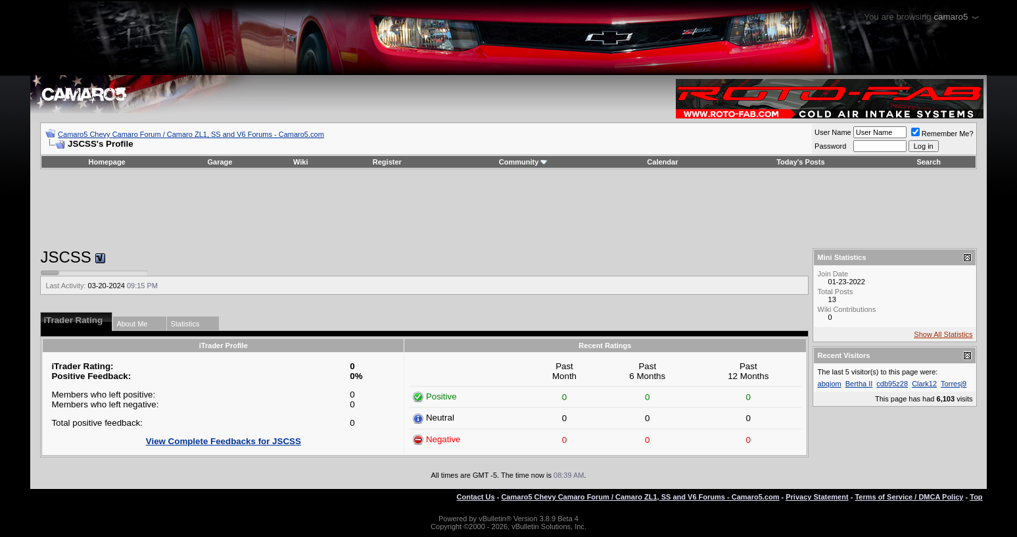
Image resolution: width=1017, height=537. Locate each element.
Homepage (107, 162)
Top (976, 497)
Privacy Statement (817, 497)
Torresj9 (953, 384)
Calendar (662, 162)
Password (830, 146)
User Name (833, 132)
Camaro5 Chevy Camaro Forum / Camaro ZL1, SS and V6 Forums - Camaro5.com (191, 134)
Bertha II (859, 384)
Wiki (300, 162)
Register (387, 162)
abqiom (829, 384)
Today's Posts (800, 162)
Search (928, 162)
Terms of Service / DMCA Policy (909, 497)
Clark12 (924, 384)
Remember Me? (942, 134)
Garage (219, 162)
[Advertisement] (508, 208)
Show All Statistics (943, 334)
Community (523, 162)
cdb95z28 (892, 384)
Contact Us (476, 497)
